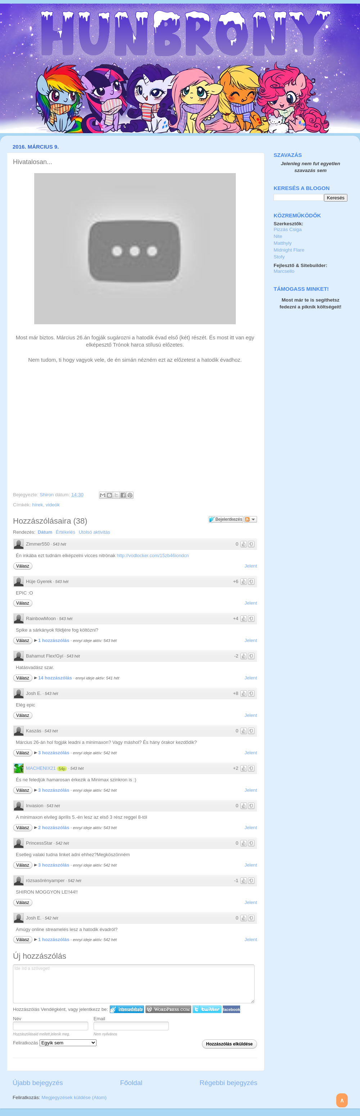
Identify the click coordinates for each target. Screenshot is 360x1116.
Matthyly (283, 243)
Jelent (250, 566)
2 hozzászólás (54, 827)
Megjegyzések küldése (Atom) (74, 1097)
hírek (37, 504)
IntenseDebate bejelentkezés (127, 1009)
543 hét (59, 544)
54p (62, 769)
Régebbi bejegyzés (228, 1082)
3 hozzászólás (54, 752)
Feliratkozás (54, 1042)
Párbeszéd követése (250, 519)
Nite (278, 236)
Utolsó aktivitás (94, 532)
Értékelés (65, 532)
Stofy (279, 256)
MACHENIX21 (41, 768)
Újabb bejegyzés (38, 1082)
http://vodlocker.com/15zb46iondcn (153, 555)
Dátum (45, 532)
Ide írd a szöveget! (134, 983)
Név (17, 1018)
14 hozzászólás (55, 678)
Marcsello (284, 271)
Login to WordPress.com (168, 1009)
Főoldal (131, 1082)
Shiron (47, 494)
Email (99, 1018)
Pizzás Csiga (288, 229)
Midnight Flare (289, 250)
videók (53, 504)
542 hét (62, 843)
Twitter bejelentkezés (207, 1009)
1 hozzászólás (54, 640)
